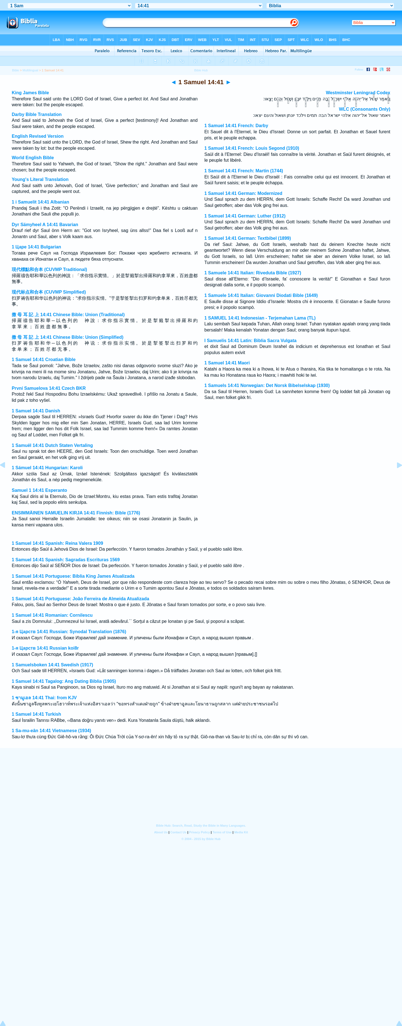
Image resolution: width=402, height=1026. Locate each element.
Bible (15, 70)
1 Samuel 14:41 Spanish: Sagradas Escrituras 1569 (66, 559)
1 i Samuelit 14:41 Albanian (40, 202)
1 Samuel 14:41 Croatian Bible (44, 359)
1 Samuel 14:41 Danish (36, 410)
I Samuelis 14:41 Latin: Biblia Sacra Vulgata (250, 340)
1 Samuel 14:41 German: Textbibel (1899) (247, 238)
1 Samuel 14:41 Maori (227, 362)
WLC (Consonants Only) (364, 109)
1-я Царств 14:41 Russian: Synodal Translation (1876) (69, 631)
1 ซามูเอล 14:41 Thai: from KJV (44, 697)
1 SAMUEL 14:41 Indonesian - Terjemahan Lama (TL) (260, 318)
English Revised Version (38, 136)
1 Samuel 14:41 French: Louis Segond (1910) (251, 148)
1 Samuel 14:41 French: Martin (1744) (243, 170)
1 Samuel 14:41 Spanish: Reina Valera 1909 (57, 543)
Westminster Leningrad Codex (358, 92)
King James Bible (30, 92)
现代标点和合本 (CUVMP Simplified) (49, 292)
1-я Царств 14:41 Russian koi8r (45, 648)
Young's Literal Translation (40, 179)
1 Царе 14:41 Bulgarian (36, 247)
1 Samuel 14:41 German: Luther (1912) (245, 216)
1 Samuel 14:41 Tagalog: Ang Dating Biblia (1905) (64, 681)
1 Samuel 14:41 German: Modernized (243, 193)
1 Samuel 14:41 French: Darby (236, 125)
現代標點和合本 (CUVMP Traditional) (49, 269)
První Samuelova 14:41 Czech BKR (49, 388)
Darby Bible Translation (37, 114)
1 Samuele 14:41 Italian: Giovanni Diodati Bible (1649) (261, 295)
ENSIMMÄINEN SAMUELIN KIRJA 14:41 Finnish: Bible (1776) (76, 512)
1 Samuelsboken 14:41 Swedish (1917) (52, 664)
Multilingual (30, 70)
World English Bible (33, 157)
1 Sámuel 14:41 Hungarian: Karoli (47, 467)
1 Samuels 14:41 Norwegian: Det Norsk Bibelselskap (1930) (267, 385)
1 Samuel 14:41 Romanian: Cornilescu (52, 615)
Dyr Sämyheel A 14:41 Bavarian (45, 224)
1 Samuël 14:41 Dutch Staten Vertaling (52, 445)
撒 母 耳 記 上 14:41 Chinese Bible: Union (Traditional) (68, 314)
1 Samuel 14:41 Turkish (36, 714)
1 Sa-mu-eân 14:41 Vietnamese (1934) (51, 730)
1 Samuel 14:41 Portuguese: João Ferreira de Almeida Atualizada (80, 598)
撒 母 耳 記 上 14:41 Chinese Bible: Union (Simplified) (67, 337)
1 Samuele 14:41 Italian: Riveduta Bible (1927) (252, 272)
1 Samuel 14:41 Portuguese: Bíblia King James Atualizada (73, 576)
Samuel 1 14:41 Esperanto (39, 490)
